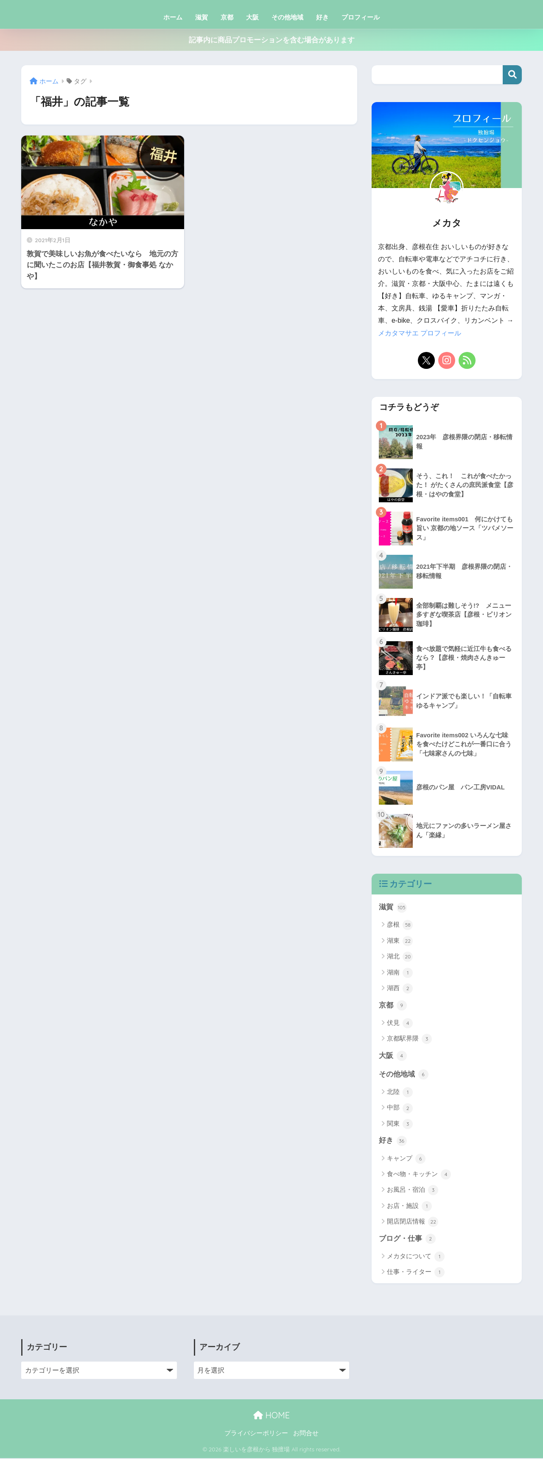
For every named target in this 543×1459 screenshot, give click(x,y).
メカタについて (416, 1257)
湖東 (400, 941)
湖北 (400, 957)
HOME (271, 1416)
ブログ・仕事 (407, 1240)
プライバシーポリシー (256, 1434)
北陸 (400, 1093)
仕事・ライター (416, 1273)
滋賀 (201, 17)
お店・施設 (409, 1207)
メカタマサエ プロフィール (419, 333)
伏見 (400, 1023)
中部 (400, 1109)
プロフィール (360, 17)
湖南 (400, 973)
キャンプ (406, 1159)
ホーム (172, 17)
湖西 (400, 988)
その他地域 (287, 17)
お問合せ (306, 1434)
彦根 (400, 925)
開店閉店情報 (412, 1223)
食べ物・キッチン (419, 1175)
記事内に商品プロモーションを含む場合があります (272, 40)
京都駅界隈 (409, 1039)
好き (322, 17)
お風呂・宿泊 (412, 1191)
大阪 (252, 17)
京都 (227, 17)
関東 (400, 1124)
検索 (512, 74)
